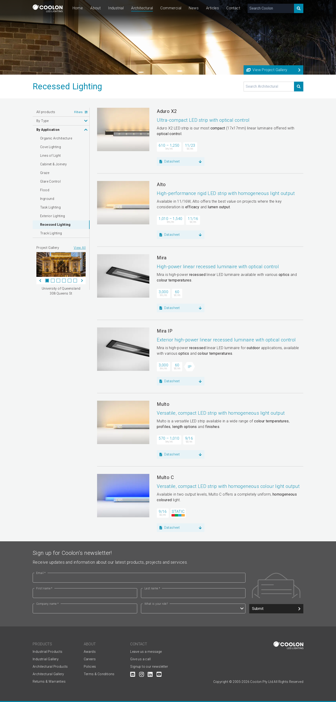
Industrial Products (48, 651)
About (95, 8)
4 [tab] (64, 280)
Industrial (116, 8)
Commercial (170, 8)
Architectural (142, 8)
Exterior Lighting (52, 216)
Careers (90, 659)
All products (45, 112)
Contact (233, 8)
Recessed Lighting (55, 224)
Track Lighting (51, 233)
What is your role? (156, 603)
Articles (212, 8)
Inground (47, 199)
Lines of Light (50, 155)
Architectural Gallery (48, 674)
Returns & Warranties (49, 681)
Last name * (152, 588)
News (194, 8)
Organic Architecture (56, 138)
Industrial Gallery (46, 659)
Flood (44, 190)
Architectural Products (50, 666)
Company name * (47, 603)
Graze (44, 173)
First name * (44, 588)
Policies (90, 666)
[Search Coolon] (271, 8)
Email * (41, 573)
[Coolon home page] (48, 8)
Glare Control (50, 181)
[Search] (298, 8)
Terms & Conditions (99, 674)
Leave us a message (146, 651)
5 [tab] (69, 280)
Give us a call (140, 659)
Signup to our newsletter (149, 666)
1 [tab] (47, 280)
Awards (90, 651)
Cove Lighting (50, 147)
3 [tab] (58, 280)
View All (80, 248)
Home (78, 8)
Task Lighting (50, 207)
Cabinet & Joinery (53, 164)
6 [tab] (75, 280)
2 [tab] (52, 280)
